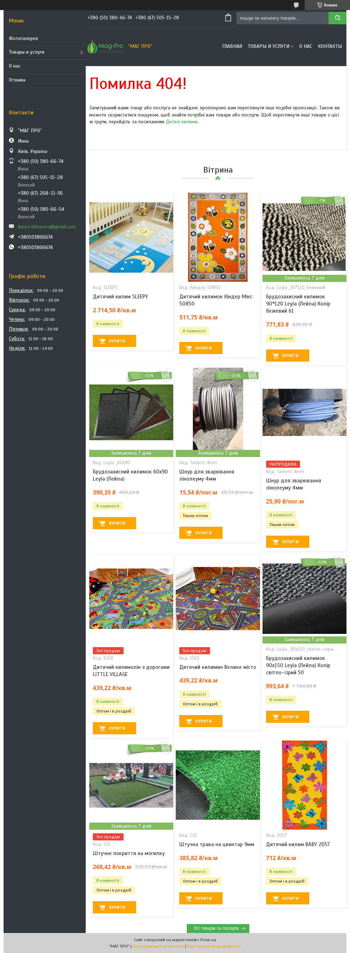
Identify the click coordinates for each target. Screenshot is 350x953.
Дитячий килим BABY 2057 (298, 844)
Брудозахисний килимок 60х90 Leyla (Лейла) (130, 475)
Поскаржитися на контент (158, 946)
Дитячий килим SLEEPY (120, 296)
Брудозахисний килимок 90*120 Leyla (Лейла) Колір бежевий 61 (298, 303)
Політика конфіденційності (214, 946)
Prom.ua (208, 939)
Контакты (330, 46)
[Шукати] (337, 18)
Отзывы (17, 80)
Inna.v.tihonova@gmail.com (47, 227)
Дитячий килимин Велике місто (217, 667)
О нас (14, 66)
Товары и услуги (26, 52)
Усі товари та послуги (216, 928)
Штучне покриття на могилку (129, 853)
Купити (117, 340)
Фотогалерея (23, 38)
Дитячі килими (182, 122)
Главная (232, 46)
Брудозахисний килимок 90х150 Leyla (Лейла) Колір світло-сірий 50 (298, 665)
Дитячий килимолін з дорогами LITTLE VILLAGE (131, 670)
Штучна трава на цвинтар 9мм (216, 844)
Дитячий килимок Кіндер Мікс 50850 (215, 300)
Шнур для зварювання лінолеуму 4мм (206, 475)
